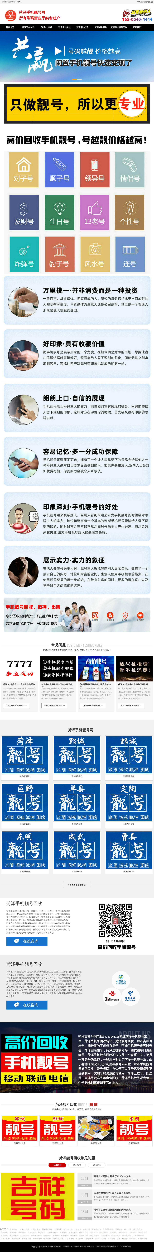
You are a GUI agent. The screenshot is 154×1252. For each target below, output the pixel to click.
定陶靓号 (132, 1232)
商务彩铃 (4, 1232)
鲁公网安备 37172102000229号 (119, 1247)
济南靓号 (86, 1229)
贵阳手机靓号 (122, 1239)
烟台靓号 (79, 1239)
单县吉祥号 (73, 1232)
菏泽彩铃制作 (28, 27)
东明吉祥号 (122, 1232)
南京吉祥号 (94, 1236)
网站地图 (148, 2)
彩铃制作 (132, 1239)
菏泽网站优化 (82, 27)
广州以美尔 (35, 1229)
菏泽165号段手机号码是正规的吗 (133, 684)
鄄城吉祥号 (103, 1232)
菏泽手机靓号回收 (119, 27)
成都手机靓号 (36, 1236)
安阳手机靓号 (52, 1232)
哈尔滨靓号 (115, 1236)
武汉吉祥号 (105, 1236)
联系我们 (140, 2)
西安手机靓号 (57, 1239)
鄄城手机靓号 (57, 1143)
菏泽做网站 (83, 1236)
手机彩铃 (22, 1232)
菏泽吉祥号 (142, 1232)
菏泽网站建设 (64, 27)
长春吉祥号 (37, 1239)
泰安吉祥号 (31, 1232)
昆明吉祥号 (24, 1236)
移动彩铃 (56, 1236)
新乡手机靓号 (47, 1229)
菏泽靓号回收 (101, 27)
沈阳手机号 (5, 1239)
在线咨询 (26, 941)
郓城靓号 (113, 1232)
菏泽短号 (58, 1229)
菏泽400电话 (46, 27)
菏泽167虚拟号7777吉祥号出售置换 (19, 684)
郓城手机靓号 (19, 1143)
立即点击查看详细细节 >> (16, 706)
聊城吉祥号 (96, 1229)
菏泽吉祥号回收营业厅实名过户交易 (112, 1176)
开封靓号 (118, 1229)
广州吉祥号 (142, 1239)
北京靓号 (77, 1229)
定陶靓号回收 (128, 824)
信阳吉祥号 (89, 1239)
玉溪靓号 (57, 1165)
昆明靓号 (77, 1165)
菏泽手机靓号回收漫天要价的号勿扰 (112, 1209)
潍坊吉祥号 (137, 1229)
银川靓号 (41, 1232)
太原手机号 (14, 1236)
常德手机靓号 (96, 1143)
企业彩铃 (4, 1236)
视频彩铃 (74, 1236)
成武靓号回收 (77, 872)
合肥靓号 (47, 1239)
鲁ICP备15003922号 (78, 1247)
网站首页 (10, 27)
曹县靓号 (63, 1232)
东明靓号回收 (25, 872)
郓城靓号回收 (77, 776)
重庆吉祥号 (126, 1236)
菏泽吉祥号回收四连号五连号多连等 (112, 1193)
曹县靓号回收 (128, 872)
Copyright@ (35, 1247)
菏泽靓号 (111, 1239)
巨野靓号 (93, 1232)
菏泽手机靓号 (100, 1239)
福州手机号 (26, 1239)
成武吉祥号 (83, 1232)
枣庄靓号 (127, 1229)
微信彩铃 (47, 1236)
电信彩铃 (65, 1236)
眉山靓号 (97, 1165)
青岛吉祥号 (69, 1239)
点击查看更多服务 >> (77, 885)
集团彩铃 (13, 1232)
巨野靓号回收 (25, 824)
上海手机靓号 (138, 1236)
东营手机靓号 (108, 1229)
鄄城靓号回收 (128, 776)
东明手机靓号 (134, 1143)
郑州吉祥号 (67, 1229)
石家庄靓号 (15, 1239)
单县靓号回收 (77, 824)
